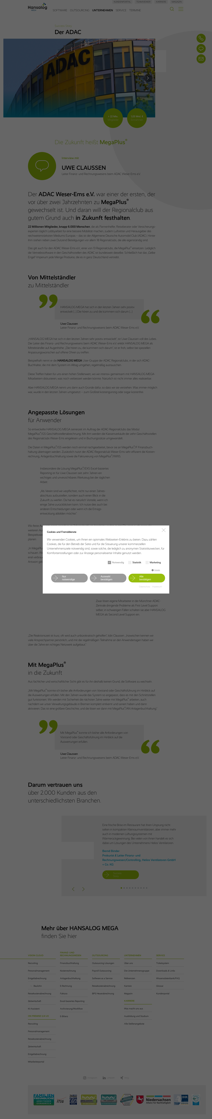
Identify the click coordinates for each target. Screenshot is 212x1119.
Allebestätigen (145, 578)
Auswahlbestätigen (106, 578)
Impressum (157, 586)
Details (157, 570)
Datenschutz (144, 586)
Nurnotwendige (68, 578)
